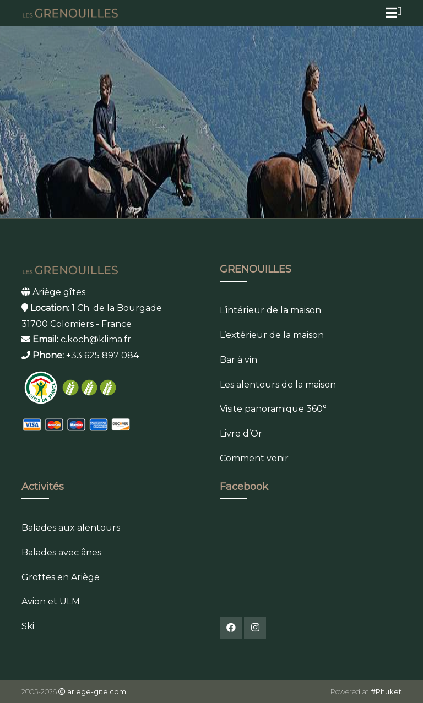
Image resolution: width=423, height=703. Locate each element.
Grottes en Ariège (60, 577)
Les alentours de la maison (278, 384)
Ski (27, 626)
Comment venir (254, 458)
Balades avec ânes (61, 552)
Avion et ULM (50, 601)
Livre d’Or (241, 433)
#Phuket (386, 691)
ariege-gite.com (96, 691)
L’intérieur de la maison (270, 310)
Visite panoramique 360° (273, 409)
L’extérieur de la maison (272, 335)
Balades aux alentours (70, 527)
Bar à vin (238, 360)
